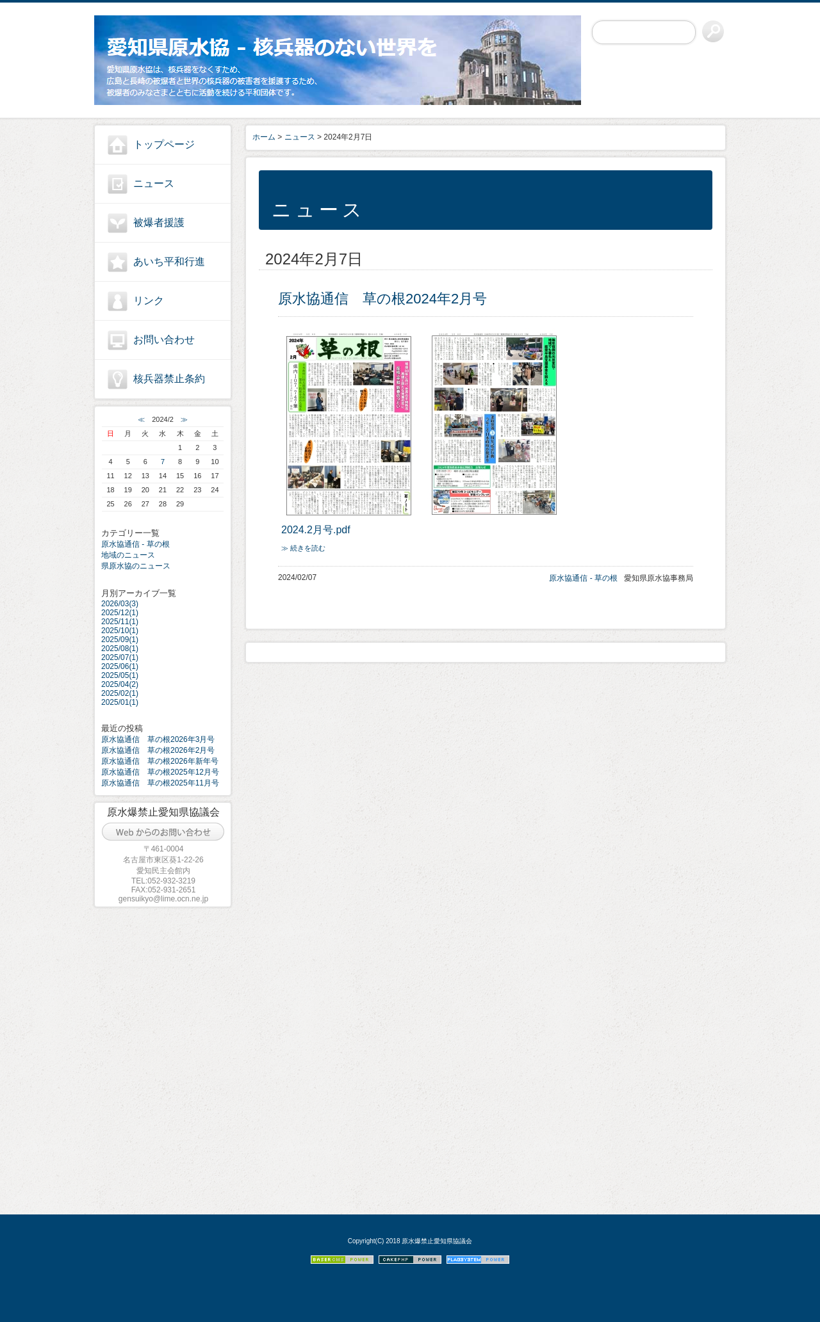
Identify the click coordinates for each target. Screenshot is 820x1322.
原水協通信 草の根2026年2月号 (158, 750)
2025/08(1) (119, 648)
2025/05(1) (119, 675)
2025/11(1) (119, 621)
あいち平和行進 (169, 261)
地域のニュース (128, 555)
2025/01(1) (119, 702)
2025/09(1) (119, 639)
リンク (148, 300)
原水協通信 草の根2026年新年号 (159, 761)
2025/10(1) (119, 630)
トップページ (164, 144)
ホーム (263, 137)
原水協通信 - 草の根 (135, 544)
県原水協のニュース (135, 565)
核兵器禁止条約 (169, 378)
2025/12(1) (119, 612)
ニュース (153, 183)
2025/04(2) (119, 684)
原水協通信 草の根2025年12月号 (160, 772)
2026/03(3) (119, 603)
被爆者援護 (158, 222)
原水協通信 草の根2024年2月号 (382, 299)
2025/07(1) (119, 657)
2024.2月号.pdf (315, 529)
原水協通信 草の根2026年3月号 (158, 739)
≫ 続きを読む (303, 548)
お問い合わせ (164, 339)
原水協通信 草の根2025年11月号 (160, 782)
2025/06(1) (119, 666)
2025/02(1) (119, 693)
